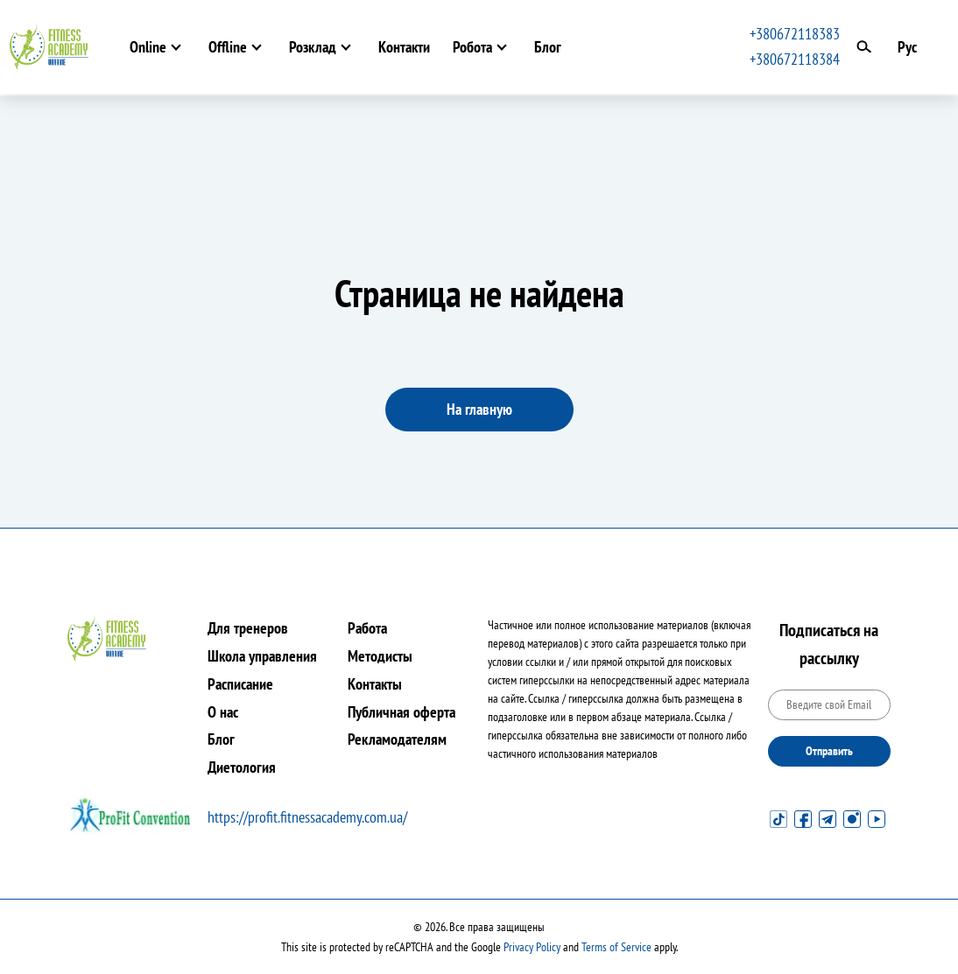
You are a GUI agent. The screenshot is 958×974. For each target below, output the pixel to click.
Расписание (240, 684)
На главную (479, 409)
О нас (223, 712)
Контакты (375, 684)
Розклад (312, 47)
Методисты (380, 656)
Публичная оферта (401, 712)
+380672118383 (795, 34)
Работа (367, 628)
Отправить (829, 751)
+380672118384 (795, 59)
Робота (472, 47)
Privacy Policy (532, 947)
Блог (547, 47)
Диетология (242, 767)
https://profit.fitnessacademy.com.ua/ (307, 817)
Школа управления (262, 656)
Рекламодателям (397, 739)
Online (148, 47)
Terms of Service (616, 947)
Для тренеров (248, 628)
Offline (227, 47)
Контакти (404, 47)
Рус (907, 47)
